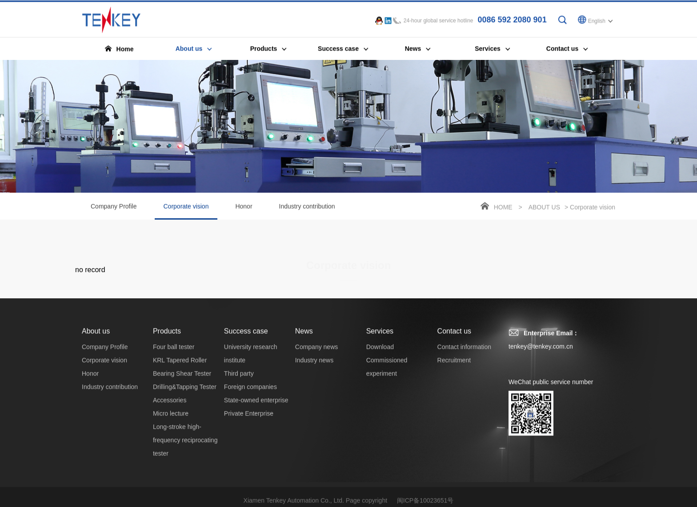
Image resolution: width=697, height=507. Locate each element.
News (304, 338)
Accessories (169, 407)
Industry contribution (307, 207)
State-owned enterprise (256, 407)
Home (503, 208)
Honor (243, 207)
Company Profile (114, 207)
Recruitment (454, 367)
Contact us (454, 338)
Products (167, 338)
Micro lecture (170, 420)
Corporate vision (186, 212)
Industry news (314, 367)
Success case (246, 338)
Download (380, 354)
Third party (239, 380)
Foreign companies (250, 394)
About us (544, 208)
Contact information (464, 354)
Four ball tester (173, 354)
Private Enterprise (248, 420)
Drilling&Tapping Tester (184, 394)
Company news (316, 354)
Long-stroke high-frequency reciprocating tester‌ (185, 447)
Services (379, 338)
